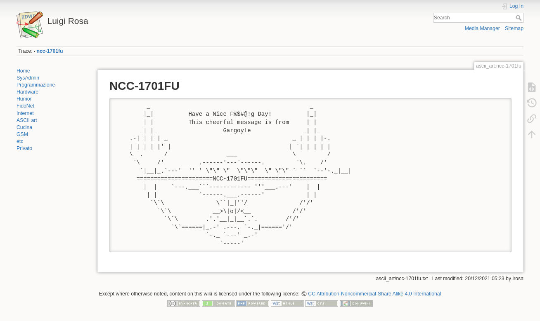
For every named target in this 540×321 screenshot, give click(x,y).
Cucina (24, 127)
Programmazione (36, 85)
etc (20, 141)
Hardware (27, 92)
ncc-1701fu (50, 51)
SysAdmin (28, 78)
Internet (25, 113)
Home (23, 71)
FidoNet (25, 106)
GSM (22, 134)
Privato (24, 148)
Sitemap (514, 28)
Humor (24, 99)
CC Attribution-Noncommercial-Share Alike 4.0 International (374, 294)
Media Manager (482, 28)
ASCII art (27, 120)
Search (519, 18)
